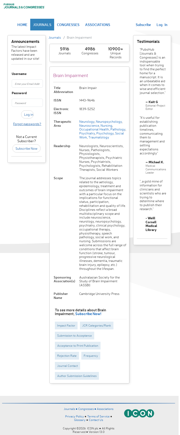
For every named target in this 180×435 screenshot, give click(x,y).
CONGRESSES (68, 24)
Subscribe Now (26, 148)
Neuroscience (89, 125)
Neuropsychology (108, 121)
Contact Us (96, 420)
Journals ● (71, 409)
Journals (55, 37)
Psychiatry (87, 133)
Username (14, 74)
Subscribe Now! (88, 313)
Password (14, 93)
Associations (105, 409)
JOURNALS (42, 24)
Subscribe (143, 24)
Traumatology (98, 137)
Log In (162, 24)
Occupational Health (94, 129)
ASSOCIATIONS (97, 24)
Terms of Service (98, 416)
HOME (22, 24)
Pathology (117, 129)
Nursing (106, 125)
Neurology (86, 121)
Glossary (80, 420)
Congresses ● (87, 409)
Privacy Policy (74, 416)
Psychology (105, 133)
